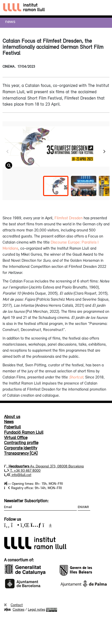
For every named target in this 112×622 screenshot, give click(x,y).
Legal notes (36, 609)
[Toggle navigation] (103, 7)
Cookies (14, 609)
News (10, 21)
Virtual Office (15, 437)
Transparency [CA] (21, 453)
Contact (17, 605)
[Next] (104, 151)
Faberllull (12, 426)
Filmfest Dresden (68, 218)
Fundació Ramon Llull (23, 432)
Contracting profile (21, 442)
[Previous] (8, 151)
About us (12, 416)
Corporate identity (20, 447)
